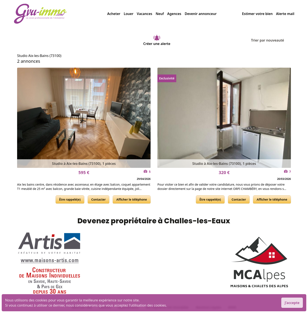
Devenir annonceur (200, 13)
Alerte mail (285, 13)
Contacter (98, 199)
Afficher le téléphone (131, 199)
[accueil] (60, 13)
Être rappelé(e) (70, 199)
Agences (174, 13)
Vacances (144, 13)
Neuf (160, 13)
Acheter (113, 13)
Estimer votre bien (257, 13)
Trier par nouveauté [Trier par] (271, 40)
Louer (128, 13)
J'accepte (292, 302)
